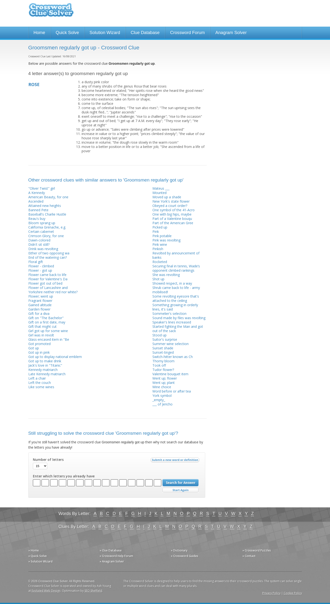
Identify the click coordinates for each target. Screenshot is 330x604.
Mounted (159, 192)
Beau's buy (36, 218)
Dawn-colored (39, 240)
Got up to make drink (44, 361)
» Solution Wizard (40, 561)
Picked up (159, 227)
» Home (33, 550)
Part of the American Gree (172, 223)
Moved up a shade (166, 197)
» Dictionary (179, 550)
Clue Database (145, 32)
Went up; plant (163, 382)
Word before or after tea (171, 391)
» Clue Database (111, 550)
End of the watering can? (47, 257)
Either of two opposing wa (48, 253)
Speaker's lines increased (171, 322)
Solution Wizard (105, 32)
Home (39, 32)
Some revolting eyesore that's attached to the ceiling (175, 298)
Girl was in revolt (41, 335)
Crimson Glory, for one (46, 236)
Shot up (158, 279)
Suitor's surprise (164, 339)
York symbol (162, 395)
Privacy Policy (271, 593)
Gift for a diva (38, 313)
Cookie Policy (293, 593)
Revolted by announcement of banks (175, 255)
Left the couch (39, 382)
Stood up (159, 335)
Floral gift (35, 261)
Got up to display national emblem (55, 356)
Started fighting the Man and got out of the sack (177, 328)
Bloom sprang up (41, 223)
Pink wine (159, 244)
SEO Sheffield (93, 591)
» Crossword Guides (184, 556)
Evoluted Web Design (46, 591)
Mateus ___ (160, 188)
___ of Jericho (162, 404)
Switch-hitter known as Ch (172, 356)
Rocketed (159, 261)
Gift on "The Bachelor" (46, 318)
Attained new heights (44, 205)
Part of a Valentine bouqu (172, 218)
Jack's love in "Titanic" (45, 365)
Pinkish (157, 248)
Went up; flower (164, 378)
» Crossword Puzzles (256, 550)
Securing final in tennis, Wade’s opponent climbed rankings (176, 268)
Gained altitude (40, 305)
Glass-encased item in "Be (48, 339)
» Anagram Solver (112, 561)
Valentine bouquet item (170, 374)
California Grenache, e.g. (47, 227)
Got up (33, 348)
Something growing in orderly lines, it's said (175, 307)
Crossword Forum (187, 32)
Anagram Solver (230, 32)
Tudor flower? (163, 369)
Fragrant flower (40, 300)
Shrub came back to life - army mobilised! (176, 289)
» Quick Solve (37, 556)
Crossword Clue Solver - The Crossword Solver (51, 12)
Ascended (35, 201)
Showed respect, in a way (172, 283)
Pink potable (162, 236)
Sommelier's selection (169, 313)
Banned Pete (38, 210)
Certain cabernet (41, 231)
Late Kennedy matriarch (47, 374)
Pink (155, 231)
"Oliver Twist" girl (41, 188)
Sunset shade (162, 348)
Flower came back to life (47, 274)
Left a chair (37, 378)
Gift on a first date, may (46, 322)
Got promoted (39, 343)
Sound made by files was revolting (178, 318)
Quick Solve (67, 32)
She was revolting (166, 274)
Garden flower (39, 309)
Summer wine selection (170, 343)
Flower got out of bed (45, 283)
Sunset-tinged (163, 352)
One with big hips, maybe (172, 214)
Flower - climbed (41, 266)
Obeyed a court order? (169, 205)
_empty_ (158, 400)
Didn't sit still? (38, 244)
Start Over (180, 490)
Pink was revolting (166, 240)
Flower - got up (40, 270)
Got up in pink (39, 352)
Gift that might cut (42, 326)
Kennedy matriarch (43, 369)
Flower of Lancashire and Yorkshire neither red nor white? (53, 289)
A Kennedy (36, 192)
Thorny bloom (163, 361)
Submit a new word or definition (175, 461)
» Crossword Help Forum (116, 556)
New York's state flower (171, 201)
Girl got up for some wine (48, 330)
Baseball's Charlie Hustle (47, 214)
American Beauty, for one (48, 197)
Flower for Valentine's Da (47, 279)
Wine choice (161, 387)
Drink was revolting (43, 248)
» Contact (249, 556)
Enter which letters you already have (64, 476)
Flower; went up (40, 296)
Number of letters (48, 459)
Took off (159, 365)
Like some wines (41, 387)
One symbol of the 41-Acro (173, 210)
